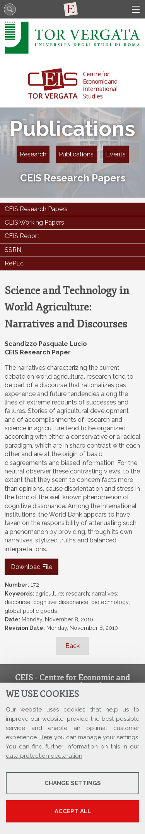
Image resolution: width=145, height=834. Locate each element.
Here (45, 737)
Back (72, 645)
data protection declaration (44, 755)
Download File (31, 567)
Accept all (73, 811)
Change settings (72, 783)
